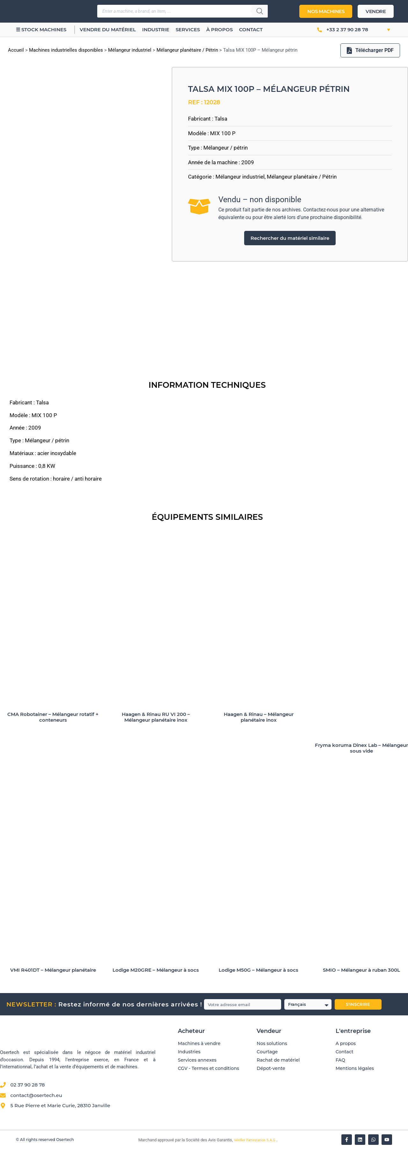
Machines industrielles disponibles (66, 50)
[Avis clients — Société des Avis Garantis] (280, 1099)
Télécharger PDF (370, 50)
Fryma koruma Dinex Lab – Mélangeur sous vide (361, 748)
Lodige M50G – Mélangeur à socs (258, 970)
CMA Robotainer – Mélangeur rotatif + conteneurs (52, 717)
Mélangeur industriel (129, 50)
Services (188, 29)
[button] (382, 29)
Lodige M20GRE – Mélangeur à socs (156, 970)
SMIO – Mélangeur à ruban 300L (361, 970)
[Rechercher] (260, 11)
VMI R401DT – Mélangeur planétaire (53, 970)
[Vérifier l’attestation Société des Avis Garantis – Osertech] (134, 1140)
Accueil (16, 50)
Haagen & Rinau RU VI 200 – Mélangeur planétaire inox (156, 717)
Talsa (221, 118)
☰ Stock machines (41, 29)
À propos (219, 29)
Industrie (155, 29)
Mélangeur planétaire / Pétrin (187, 50)
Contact (251, 29)
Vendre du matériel (108, 29)
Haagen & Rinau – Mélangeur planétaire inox (259, 717)
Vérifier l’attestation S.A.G (255, 1140)
